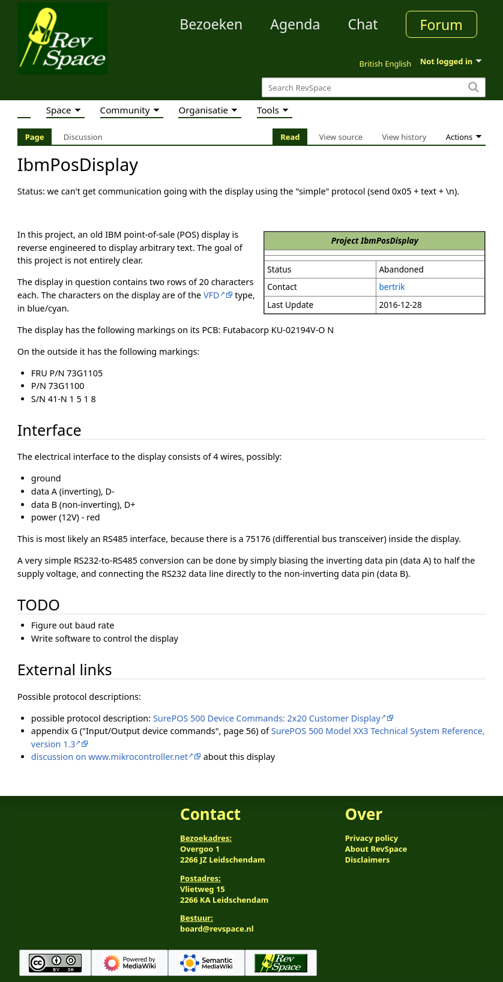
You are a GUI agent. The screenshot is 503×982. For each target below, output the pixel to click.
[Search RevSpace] (374, 87)
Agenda (295, 24)
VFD (211, 295)
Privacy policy (371, 838)
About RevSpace (376, 848)
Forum (441, 24)
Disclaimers (367, 859)
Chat (363, 24)
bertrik (392, 286)
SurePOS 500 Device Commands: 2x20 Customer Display (267, 718)
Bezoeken (210, 24)
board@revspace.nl (217, 928)
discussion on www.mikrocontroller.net (109, 756)
